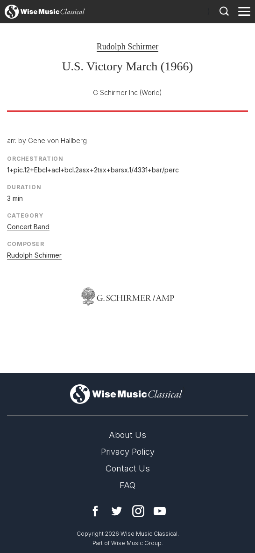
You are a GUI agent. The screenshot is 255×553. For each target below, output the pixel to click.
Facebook (95, 511)
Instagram (138, 511)
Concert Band (28, 227)
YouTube (160, 511)
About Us (127, 435)
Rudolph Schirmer (128, 46)
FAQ (127, 485)
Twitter (117, 511)
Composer (25, 243)
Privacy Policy (128, 452)
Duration (24, 187)
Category (25, 215)
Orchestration (35, 158)
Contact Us (128, 468)
